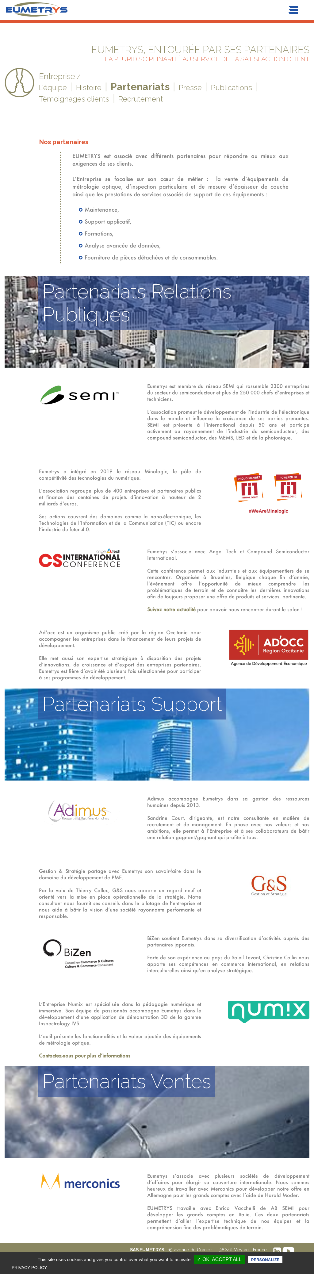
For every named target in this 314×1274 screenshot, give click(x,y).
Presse (190, 87)
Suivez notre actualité (171, 609)
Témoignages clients (74, 98)
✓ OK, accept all (219, 1259)
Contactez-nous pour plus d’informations (84, 1055)
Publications (231, 87)
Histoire (88, 87)
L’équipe (53, 87)
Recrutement (140, 98)
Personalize (265, 1259)
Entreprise (57, 76)
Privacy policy (29, 1267)
